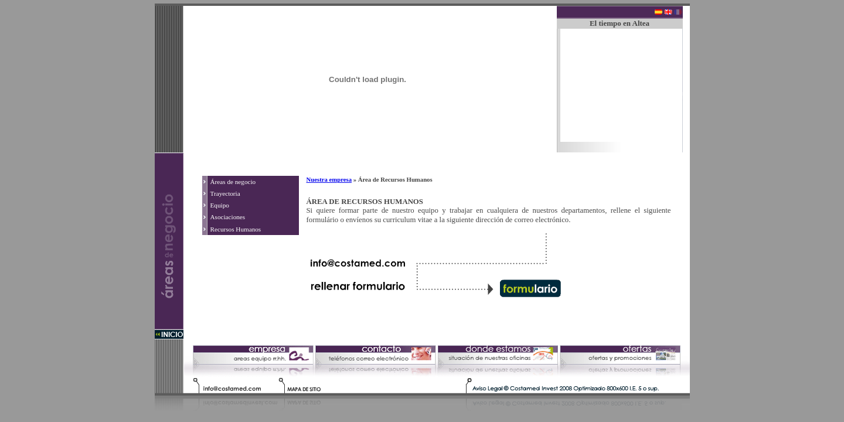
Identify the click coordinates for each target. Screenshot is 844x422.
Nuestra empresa (329, 179)
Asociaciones (228, 216)
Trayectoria (225, 193)
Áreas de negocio (233, 181)
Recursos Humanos (235, 229)
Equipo (219, 205)
